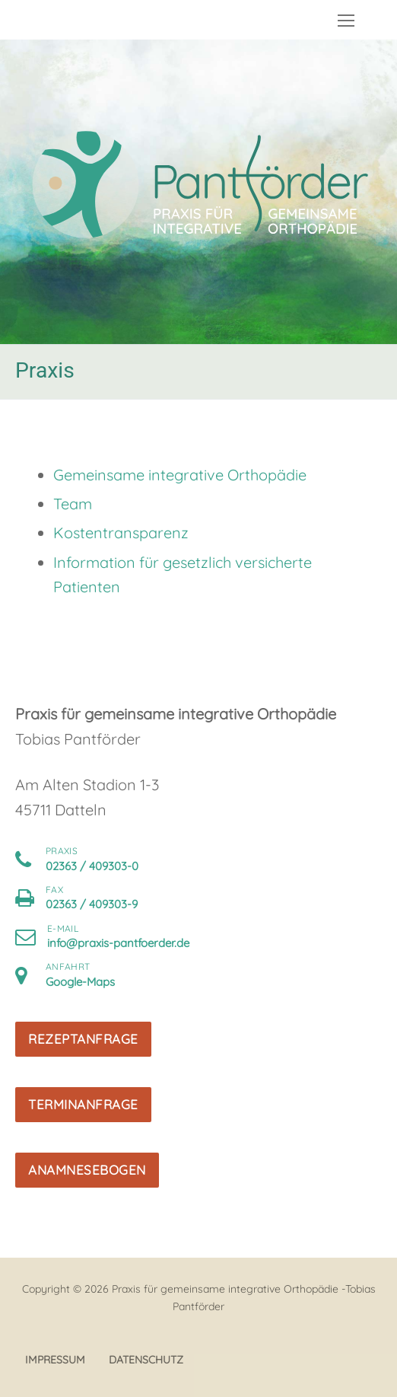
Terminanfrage (83, 1104)
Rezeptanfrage (83, 1039)
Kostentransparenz (121, 532)
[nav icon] (346, 20)
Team (72, 503)
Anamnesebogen (87, 1170)
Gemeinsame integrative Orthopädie (179, 474)
